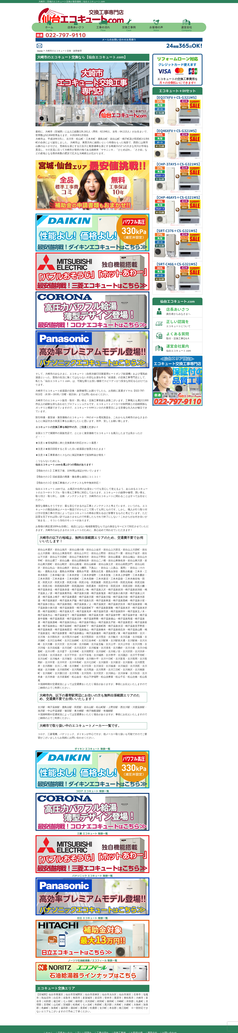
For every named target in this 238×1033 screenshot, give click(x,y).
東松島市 (129, 982)
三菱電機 (52, 719)
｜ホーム (48, 1017)
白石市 (57, 982)
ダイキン (81, 719)
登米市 (108, 982)
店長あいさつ (75, 28)
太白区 (113, 979)
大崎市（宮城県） (55, 116)
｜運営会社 (151, 1017)
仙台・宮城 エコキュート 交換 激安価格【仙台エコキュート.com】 (115, 1029)
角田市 (76, 982)
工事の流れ (103, 28)
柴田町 (110, 986)
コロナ (41, 719)
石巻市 (137, 979)
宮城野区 (78, 979)
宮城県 (42, 979)
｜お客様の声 (135, 1017)
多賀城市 (87, 982)
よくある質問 (184, 320)
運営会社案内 (184, 332)
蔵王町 (57, 986)
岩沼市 (98, 982)
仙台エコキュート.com (57, 366)
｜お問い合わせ (168, 1017)
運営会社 (186, 28)
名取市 (66, 982)
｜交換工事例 (118, 1017)
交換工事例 (129, 28)
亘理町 (47, 989)
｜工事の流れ (101, 1017)
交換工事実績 (96, 385)
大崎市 (139, 982)
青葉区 (59, 979)
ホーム (49, 28)
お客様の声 (156, 28)
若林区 (96, 979)
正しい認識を (184, 308)
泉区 (128, 979)
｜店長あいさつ (63, 1017)
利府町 (98, 989)
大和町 (117, 989)
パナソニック (67, 719)
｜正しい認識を (83, 1017)
